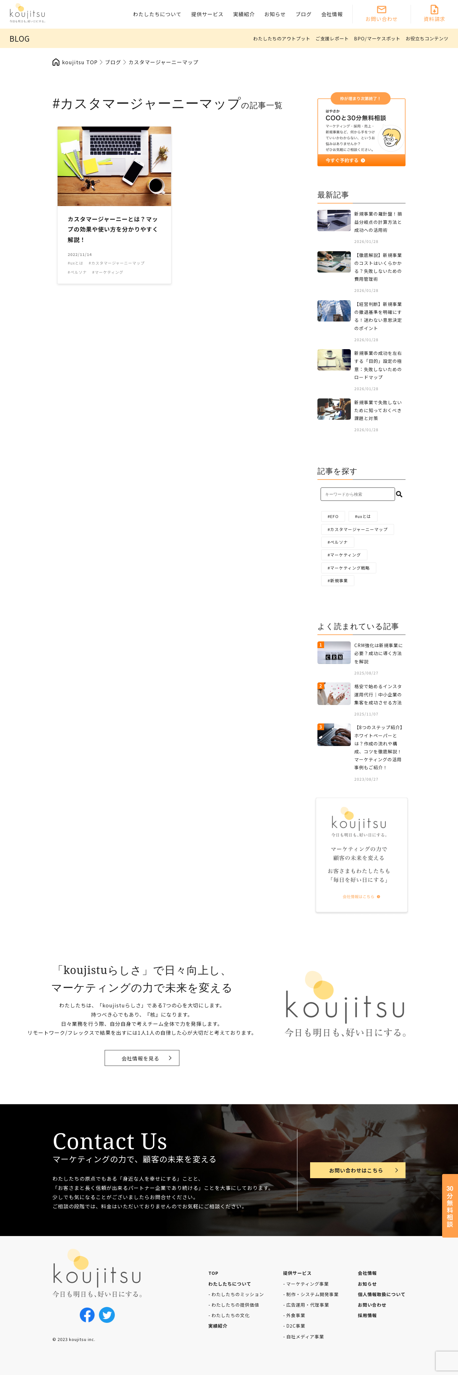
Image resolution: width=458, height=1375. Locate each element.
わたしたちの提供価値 (235, 1305)
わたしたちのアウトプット (281, 38)
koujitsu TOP (80, 62)
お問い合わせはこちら (356, 1170)
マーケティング (345, 555)
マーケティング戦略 (350, 568)
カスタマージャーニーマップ (359, 529)
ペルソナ (339, 542)
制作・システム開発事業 (312, 1294)
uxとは (364, 516)
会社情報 (332, 14)
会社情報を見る (140, 1058)
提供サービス (207, 14)
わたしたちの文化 (231, 1315)
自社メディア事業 (305, 1336)
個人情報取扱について (382, 1294)
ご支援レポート (332, 38)
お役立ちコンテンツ (427, 38)
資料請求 (434, 19)
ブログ (303, 14)
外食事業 (295, 1315)
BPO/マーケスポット (377, 38)
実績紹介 (244, 14)
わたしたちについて (157, 14)
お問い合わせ (381, 19)
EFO (334, 516)
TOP (213, 1273)
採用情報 (367, 1315)
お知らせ (275, 14)
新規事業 (339, 580)
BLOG (20, 38)
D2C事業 (295, 1326)
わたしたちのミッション (238, 1294)
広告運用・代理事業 (307, 1305)
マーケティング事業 (307, 1284)
